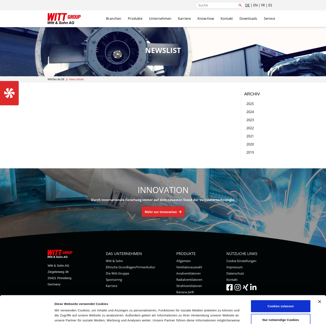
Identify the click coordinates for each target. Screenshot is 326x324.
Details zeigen (221, 316)
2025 (250, 103)
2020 (250, 144)
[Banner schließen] (319, 273)
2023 (250, 120)
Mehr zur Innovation (163, 212)
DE (247, 5)
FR (263, 5)
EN (255, 5)
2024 (250, 112)
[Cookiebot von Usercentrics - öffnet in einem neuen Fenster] (27, 316)
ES (270, 5)
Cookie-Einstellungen (241, 261)
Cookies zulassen (281, 278)
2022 (250, 128)
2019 (250, 152)
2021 (250, 136)
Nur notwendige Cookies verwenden (280, 294)
